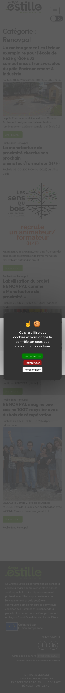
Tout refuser (32, 362)
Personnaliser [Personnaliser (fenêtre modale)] (32, 369)
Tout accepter (32, 356)
